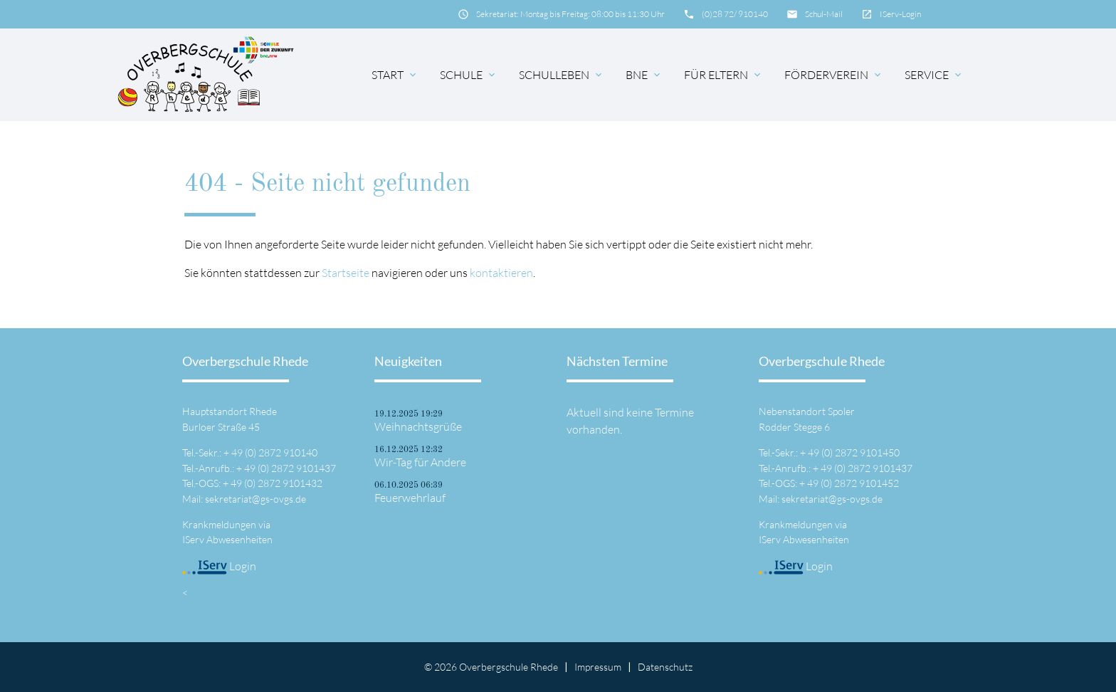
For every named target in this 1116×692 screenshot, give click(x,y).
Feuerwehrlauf (410, 497)
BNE (644, 75)
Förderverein (833, 75)
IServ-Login (900, 14)
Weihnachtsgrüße (418, 426)
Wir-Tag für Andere (420, 462)
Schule (469, 75)
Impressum (597, 667)
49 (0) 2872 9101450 (854, 452)
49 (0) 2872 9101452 (853, 483)
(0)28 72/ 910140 (735, 14)
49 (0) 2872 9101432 (276, 483)
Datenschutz (665, 667)
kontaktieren (501, 273)
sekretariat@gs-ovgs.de (255, 499)
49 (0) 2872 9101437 (290, 468)
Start (395, 75)
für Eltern (723, 75)
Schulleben (561, 75)
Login (219, 566)
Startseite (345, 273)
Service (934, 75)
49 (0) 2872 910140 (274, 452)
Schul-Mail (824, 14)
